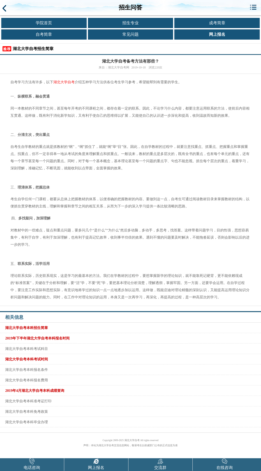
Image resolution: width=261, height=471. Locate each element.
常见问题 (130, 34)
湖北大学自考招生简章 (33, 48)
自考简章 (44, 34)
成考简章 (217, 23)
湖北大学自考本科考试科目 (26, 349)
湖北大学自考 (64, 82)
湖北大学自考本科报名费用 (26, 380)
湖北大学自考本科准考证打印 (28, 401)
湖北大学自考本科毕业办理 (26, 422)
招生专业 (130, 23)
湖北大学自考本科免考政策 (26, 411)
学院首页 (44, 23)
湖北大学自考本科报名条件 (26, 370)
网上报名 (217, 34)
